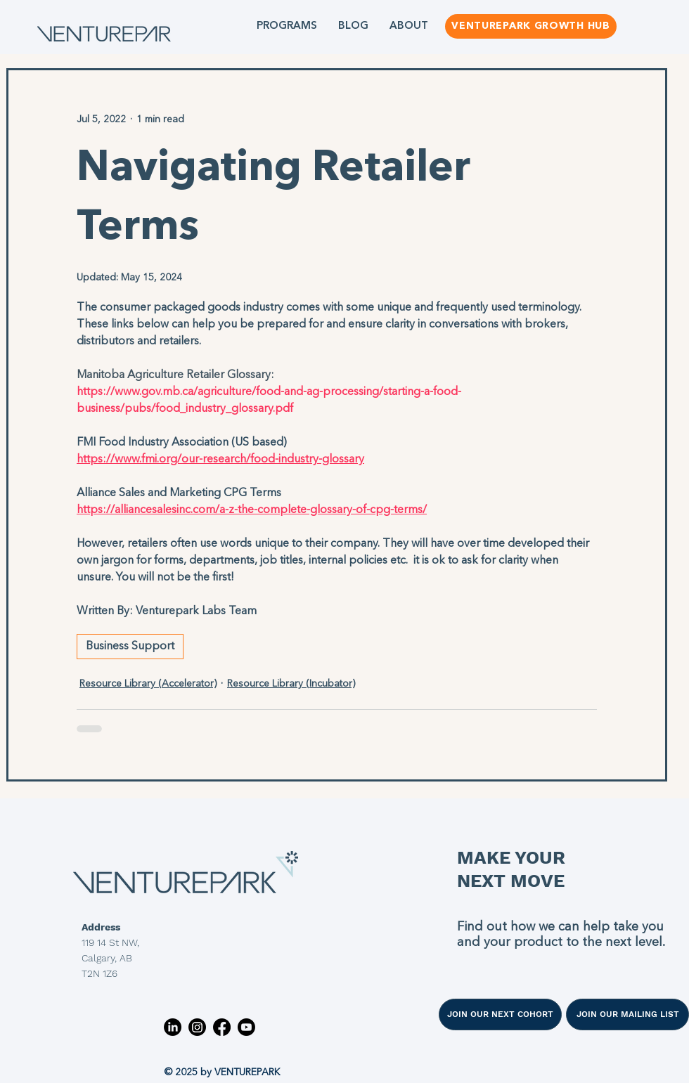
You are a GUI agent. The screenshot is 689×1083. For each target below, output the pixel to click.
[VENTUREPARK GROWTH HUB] (531, 26)
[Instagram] (197, 1027)
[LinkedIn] (172, 1027)
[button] (287, 26)
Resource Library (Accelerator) (148, 684)
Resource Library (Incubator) (291, 684)
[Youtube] (246, 1027)
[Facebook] (222, 1027)
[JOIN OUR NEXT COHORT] (500, 1014)
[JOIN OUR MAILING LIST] (627, 1014)
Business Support (130, 646)
